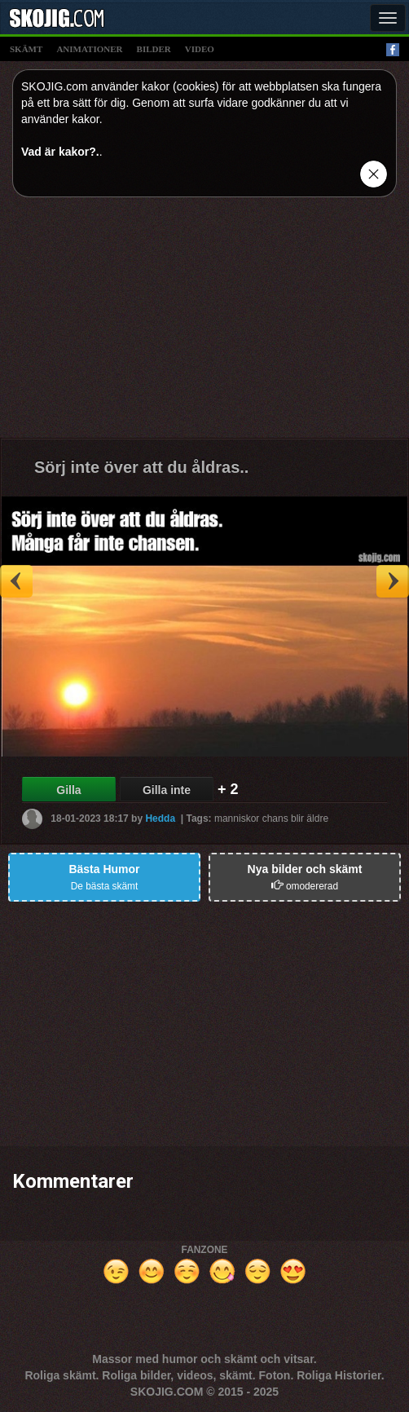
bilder (154, 49)
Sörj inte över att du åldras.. (141, 467)
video (199, 49)
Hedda (160, 817)
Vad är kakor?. (60, 151)
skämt (26, 49)
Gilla (68, 789)
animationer (89, 49)
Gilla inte (167, 789)
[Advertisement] (204, 324)
